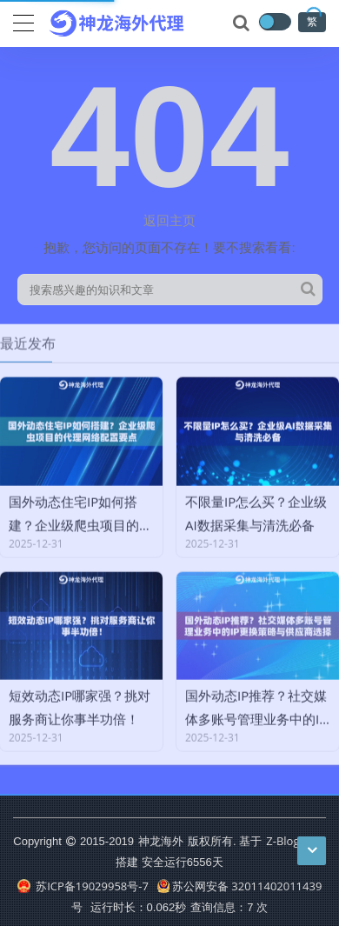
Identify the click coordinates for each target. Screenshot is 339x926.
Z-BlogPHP (293, 841)
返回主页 (169, 220)
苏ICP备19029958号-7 (83, 886)
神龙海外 (160, 841)
